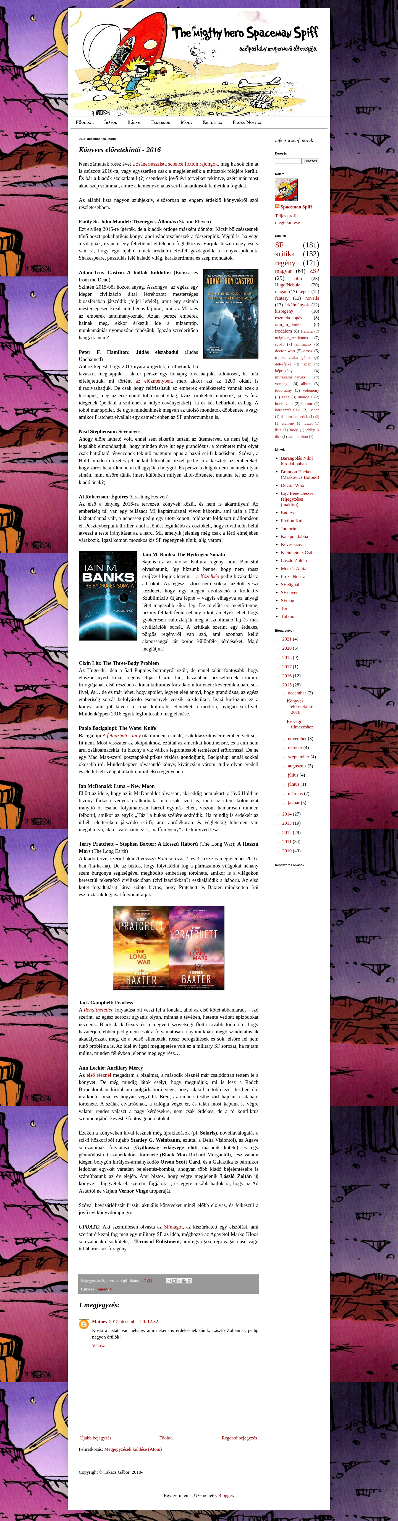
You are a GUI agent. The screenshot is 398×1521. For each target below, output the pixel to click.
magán (281, 291)
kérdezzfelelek (287, 409)
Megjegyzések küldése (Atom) (133, 1449)
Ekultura (212, 122)
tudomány (283, 390)
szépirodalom (298, 437)
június (294, 784)
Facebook (160, 122)
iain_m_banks (288, 324)
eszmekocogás (288, 317)
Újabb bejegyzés (95, 1438)
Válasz (98, 1345)
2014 (287, 814)
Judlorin (288, 528)
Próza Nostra (246, 122)
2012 (287, 832)
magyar (283, 271)
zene (286, 396)
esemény (288, 423)
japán (306, 364)
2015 (287, 685)
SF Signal (290, 584)
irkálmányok (297, 304)
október (295, 747)
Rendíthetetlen (99, 1010)
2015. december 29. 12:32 (133, 1321)
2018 (287, 657)
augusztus (298, 766)
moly (294, 430)
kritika (285, 254)
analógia (305, 396)
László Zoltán (294, 560)
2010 (287, 850)
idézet (308, 423)
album (306, 383)
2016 (287, 675)
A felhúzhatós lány (122, 735)
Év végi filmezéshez (300, 724)
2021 (287, 639)
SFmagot (173, 1227)
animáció (303, 344)
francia (307, 331)
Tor (284, 608)
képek (304, 291)
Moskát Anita (293, 568)
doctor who (285, 350)
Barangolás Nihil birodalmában (297, 461)
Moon (314, 410)
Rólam (134, 122)
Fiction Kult (292, 520)
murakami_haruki (290, 377)
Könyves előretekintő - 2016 (301, 706)
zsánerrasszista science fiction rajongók (177, 164)
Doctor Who (292, 485)
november (298, 738)
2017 (287, 666)
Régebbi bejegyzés (239, 1438)
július (294, 775)
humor (306, 403)
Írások (110, 122)
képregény (284, 370)
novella (312, 298)
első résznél (99, 1075)
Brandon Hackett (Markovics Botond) (300, 474)
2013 (287, 823)
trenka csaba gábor (293, 357)
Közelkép (209, 576)
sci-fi (279, 344)
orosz (308, 350)
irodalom (283, 331)
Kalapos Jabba (294, 536)
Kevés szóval (293, 544)
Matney (100, 1321)
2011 (287, 841)
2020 (287, 648)
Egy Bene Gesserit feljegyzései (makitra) (298, 499)
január (294, 802)
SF (112, 1289)
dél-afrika (283, 364)
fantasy (282, 298)
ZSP (314, 271)
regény (102, 1289)
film (298, 278)
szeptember (299, 756)
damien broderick (294, 417)
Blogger (225, 1495)
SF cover (289, 592)
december (297, 693)
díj (317, 417)
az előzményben (154, 381)
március (296, 793)
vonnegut (283, 383)
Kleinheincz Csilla (298, 552)
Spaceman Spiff (296, 207)
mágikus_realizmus (291, 337)
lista (278, 430)
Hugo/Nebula (287, 285)
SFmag (287, 600)
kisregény (284, 311)
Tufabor (288, 616)
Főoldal (84, 122)
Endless (288, 512)
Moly (186, 122)
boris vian (284, 403)
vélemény (311, 390)
